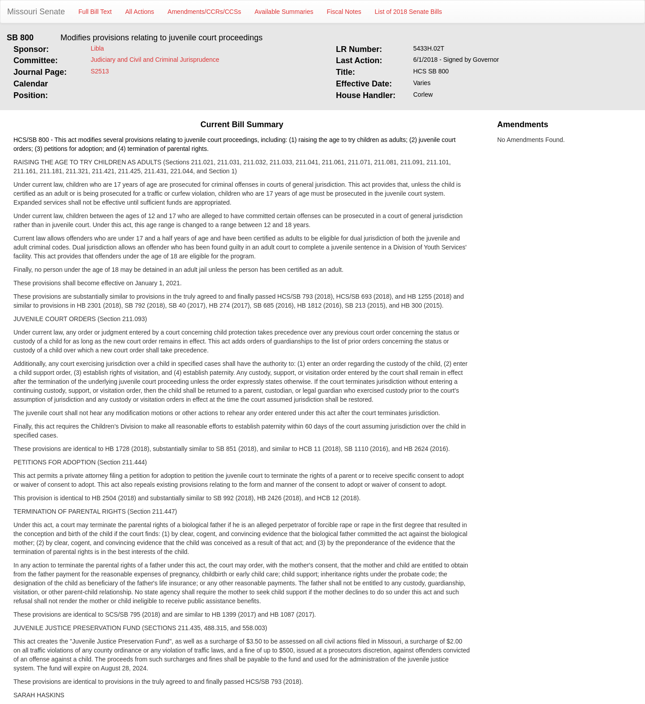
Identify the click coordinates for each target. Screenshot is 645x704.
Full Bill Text (95, 11)
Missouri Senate (36, 11)
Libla (97, 48)
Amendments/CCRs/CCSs (204, 11)
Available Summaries (283, 11)
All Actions (140, 11)
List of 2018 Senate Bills (408, 11)
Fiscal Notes (344, 11)
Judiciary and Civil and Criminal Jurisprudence (155, 59)
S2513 (100, 71)
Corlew (423, 94)
